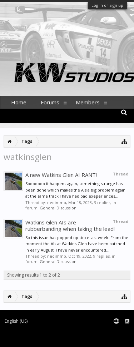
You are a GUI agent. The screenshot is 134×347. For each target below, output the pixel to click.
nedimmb (56, 202)
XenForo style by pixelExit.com (92, 338)
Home (18, 102)
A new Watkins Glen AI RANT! (61, 174)
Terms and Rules (116, 333)
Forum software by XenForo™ (30, 338)
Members (88, 102)
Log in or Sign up (107, 5)
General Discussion (58, 207)
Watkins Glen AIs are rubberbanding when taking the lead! (70, 225)
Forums (50, 102)
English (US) (16, 321)
